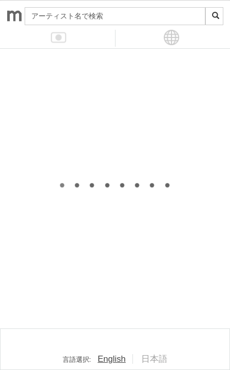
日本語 (154, 359)
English (112, 359)
